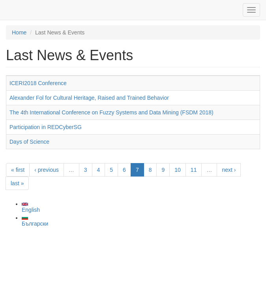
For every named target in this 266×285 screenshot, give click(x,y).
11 (194, 170)
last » (17, 183)
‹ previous (46, 170)
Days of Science (29, 142)
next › (229, 170)
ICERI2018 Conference (38, 83)
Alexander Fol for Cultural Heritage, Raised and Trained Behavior (89, 98)
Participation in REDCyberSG (45, 127)
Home (19, 32)
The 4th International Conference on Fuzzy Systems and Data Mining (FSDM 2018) (111, 112)
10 (177, 170)
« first (17, 170)
